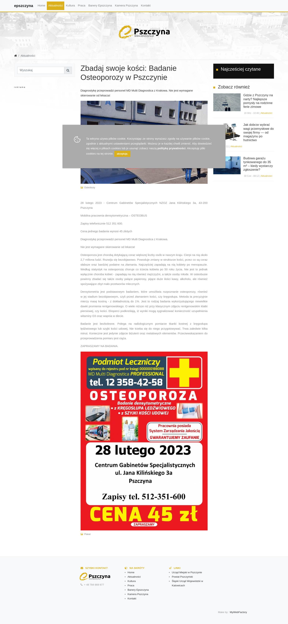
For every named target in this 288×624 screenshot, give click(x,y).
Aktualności (55, 5)
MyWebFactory (238, 612)
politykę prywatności (171, 148)
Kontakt (146, 5)
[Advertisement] (44, 127)
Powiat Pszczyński (182, 576)
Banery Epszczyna (100, 5)
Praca (81, 5)
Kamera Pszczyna (126, 5)
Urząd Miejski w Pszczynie (187, 572)
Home (41, 5)
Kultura (70, 5)
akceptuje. (122, 153)
